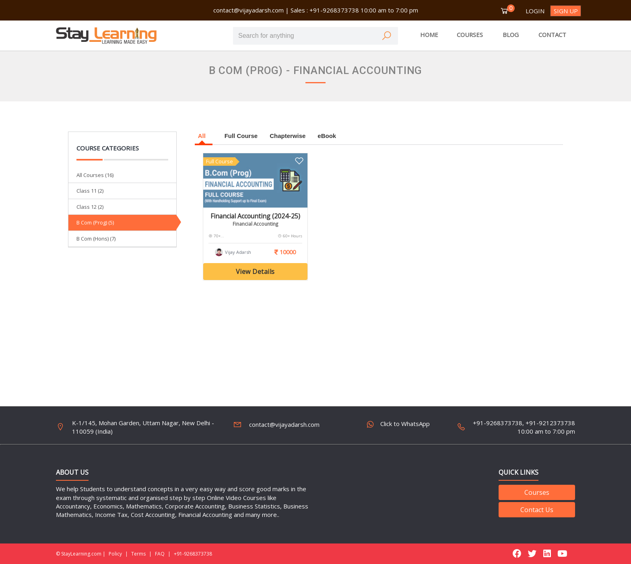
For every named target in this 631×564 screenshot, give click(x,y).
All (203, 135)
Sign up (566, 11)
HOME (429, 35)
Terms (138, 553)
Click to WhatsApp (399, 425)
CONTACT (552, 35)
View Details (255, 271)
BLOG (511, 35)
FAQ (160, 553)
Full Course (241, 135)
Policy (115, 553)
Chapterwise (287, 135)
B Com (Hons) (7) (95, 238)
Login (535, 11)
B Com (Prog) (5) (95, 222)
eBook (327, 135)
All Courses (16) (94, 175)
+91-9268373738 (193, 553)
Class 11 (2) (89, 190)
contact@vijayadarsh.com (248, 10)
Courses (536, 492)
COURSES (470, 35)
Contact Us (536, 509)
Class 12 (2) (89, 206)
